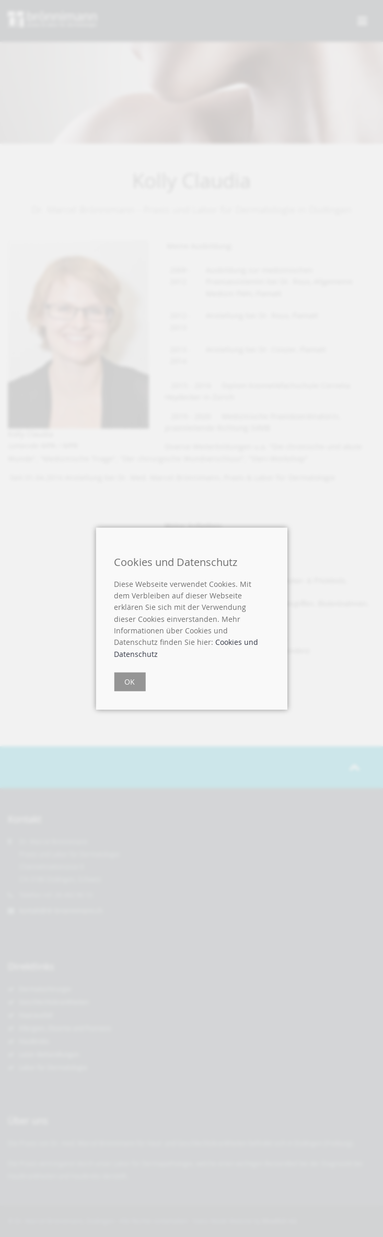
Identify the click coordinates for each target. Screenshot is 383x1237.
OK (129, 682)
